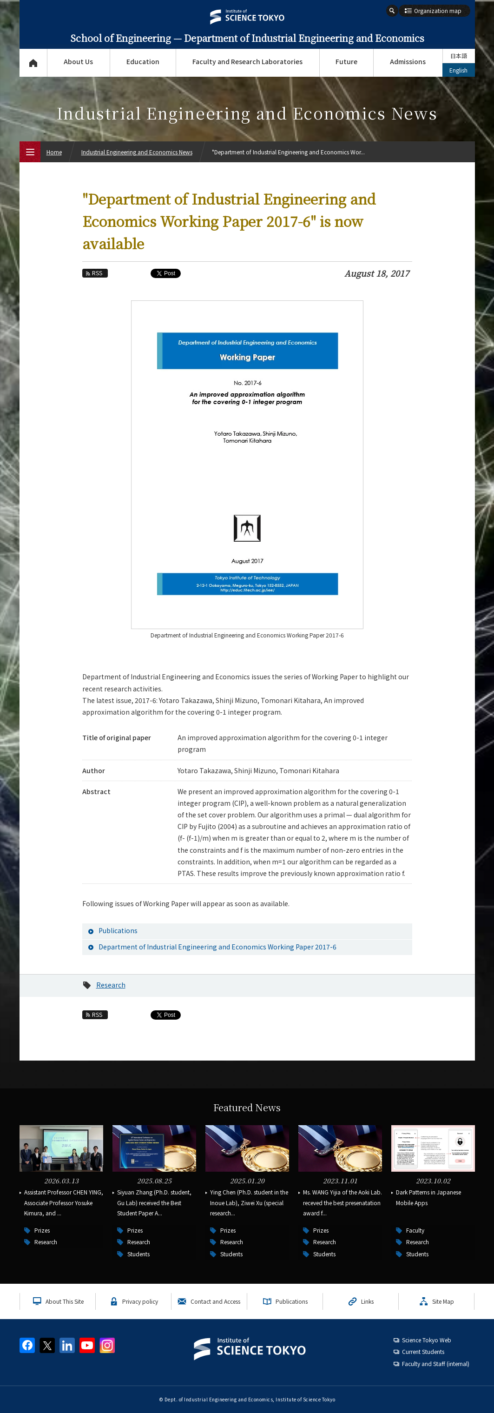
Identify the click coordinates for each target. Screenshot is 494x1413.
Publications (118, 930)
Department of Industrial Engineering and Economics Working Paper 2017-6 (217, 946)
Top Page (33, 63)
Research (110, 984)
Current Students (423, 1351)
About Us (78, 61)
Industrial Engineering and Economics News (136, 152)
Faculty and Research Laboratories (247, 61)
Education (142, 61)
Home (54, 152)
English (458, 70)
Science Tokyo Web (426, 1340)
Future (346, 61)
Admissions (408, 61)
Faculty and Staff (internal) (435, 1363)
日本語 (458, 56)
